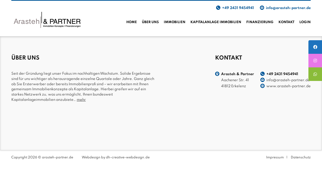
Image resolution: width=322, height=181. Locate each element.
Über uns (150, 22)
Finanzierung (259, 22)
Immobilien (174, 22)
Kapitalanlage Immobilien (215, 22)
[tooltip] (315, 47)
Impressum (275, 157)
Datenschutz (301, 157)
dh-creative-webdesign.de (128, 157)
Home (131, 22)
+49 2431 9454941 (238, 8)
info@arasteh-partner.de (288, 8)
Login (305, 22)
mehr (81, 100)
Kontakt (286, 22)
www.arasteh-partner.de (288, 86)
